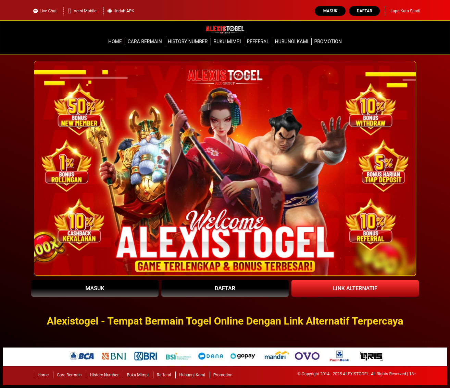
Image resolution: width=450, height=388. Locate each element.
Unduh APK (120, 11)
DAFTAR (225, 288)
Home (115, 41)
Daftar (364, 11)
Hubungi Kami (292, 41)
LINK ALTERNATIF (355, 288)
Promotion (328, 41)
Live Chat (45, 11)
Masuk (330, 11)
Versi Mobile (81, 11)
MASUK (94, 288)
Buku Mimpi (227, 41)
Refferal (258, 41)
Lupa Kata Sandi (405, 11)
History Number (188, 41)
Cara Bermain (145, 41)
